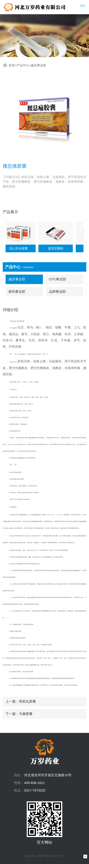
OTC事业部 (57, 279)
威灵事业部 (38, 65)
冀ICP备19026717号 (51, 856)
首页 (12, 65)
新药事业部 (16, 291)
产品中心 (23, 65)
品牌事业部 (57, 291)
